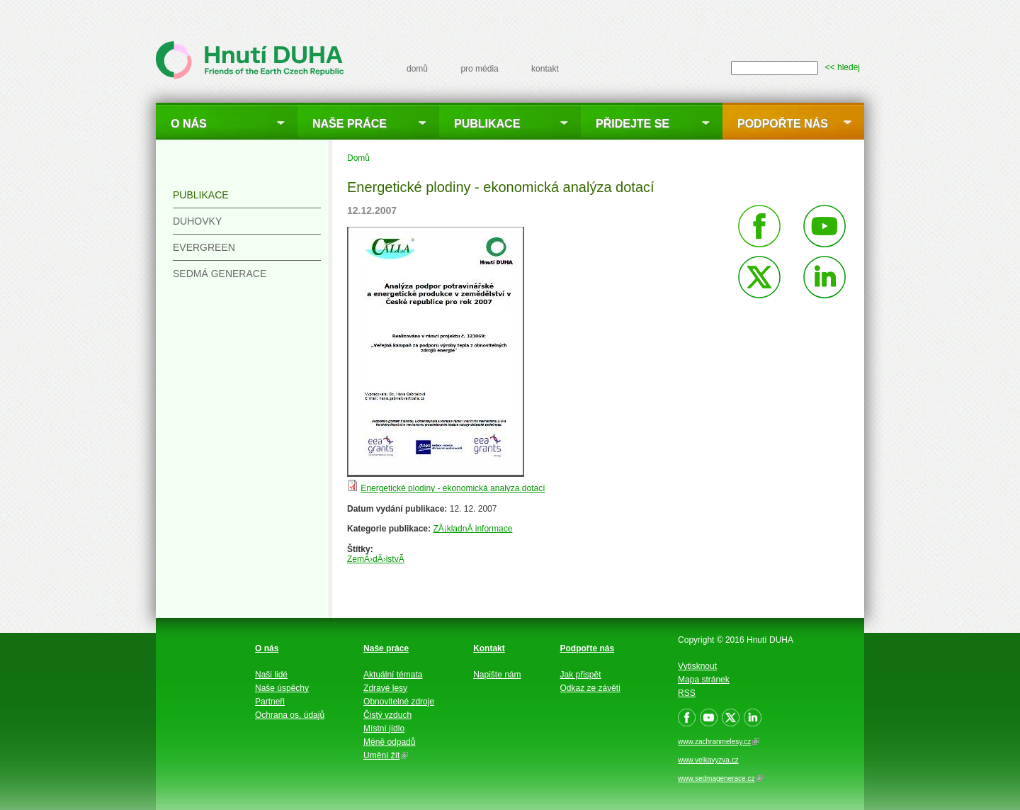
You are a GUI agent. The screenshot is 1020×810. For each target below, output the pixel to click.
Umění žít (385, 755)
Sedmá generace (219, 273)
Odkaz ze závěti (590, 688)
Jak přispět (580, 675)
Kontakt (489, 648)
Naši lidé (271, 675)
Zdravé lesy (385, 688)
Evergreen (204, 247)
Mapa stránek (704, 680)
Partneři (270, 702)
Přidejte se (632, 124)
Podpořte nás (782, 124)
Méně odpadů (389, 742)
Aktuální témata (392, 675)
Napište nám (497, 675)
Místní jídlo (383, 728)
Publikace (487, 124)
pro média (479, 69)
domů (417, 69)
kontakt (545, 69)
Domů (358, 158)
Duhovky (197, 221)
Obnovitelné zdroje (398, 702)
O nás (189, 124)
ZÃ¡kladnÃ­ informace (472, 529)
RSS (687, 693)
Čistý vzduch (387, 715)
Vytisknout (697, 666)
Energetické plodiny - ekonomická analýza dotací (453, 488)
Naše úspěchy (282, 688)
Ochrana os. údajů (289, 715)
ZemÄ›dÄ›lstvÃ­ (375, 559)
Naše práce (349, 124)
